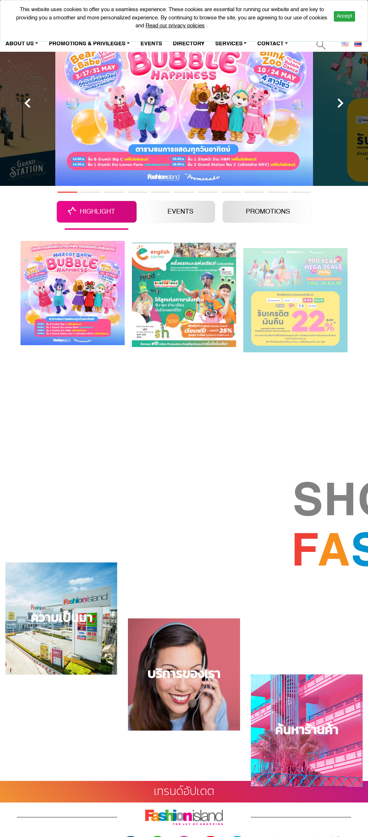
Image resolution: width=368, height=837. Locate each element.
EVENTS (151, 43)
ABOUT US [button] (19, 43)
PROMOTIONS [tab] (268, 212)
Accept (344, 16)
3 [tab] (114, 192)
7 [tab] (207, 192)
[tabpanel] (184, 103)
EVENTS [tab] (180, 212)
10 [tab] (278, 192)
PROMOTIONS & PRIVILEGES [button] (87, 43)
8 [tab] (231, 192)
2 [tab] (91, 192)
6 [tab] (184, 192)
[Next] (340, 103)
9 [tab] (254, 192)
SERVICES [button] (229, 43)
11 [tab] (301, 192)
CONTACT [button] (270, 43)
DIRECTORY (188, 43)
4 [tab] (137, 192)
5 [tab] (161, 192)
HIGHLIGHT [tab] (97, 212)
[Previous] (27, 103)
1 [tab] (67, 192)
